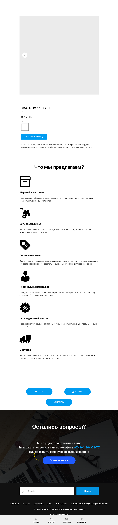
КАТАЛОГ (26, 504)
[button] (59, 460)
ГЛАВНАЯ (14, 504)
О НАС (49, 504)
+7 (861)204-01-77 (87, 447)
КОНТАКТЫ (61, 504)
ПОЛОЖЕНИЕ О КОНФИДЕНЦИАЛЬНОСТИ (89, 504)
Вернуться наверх (59, 514)
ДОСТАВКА (39, 504)
